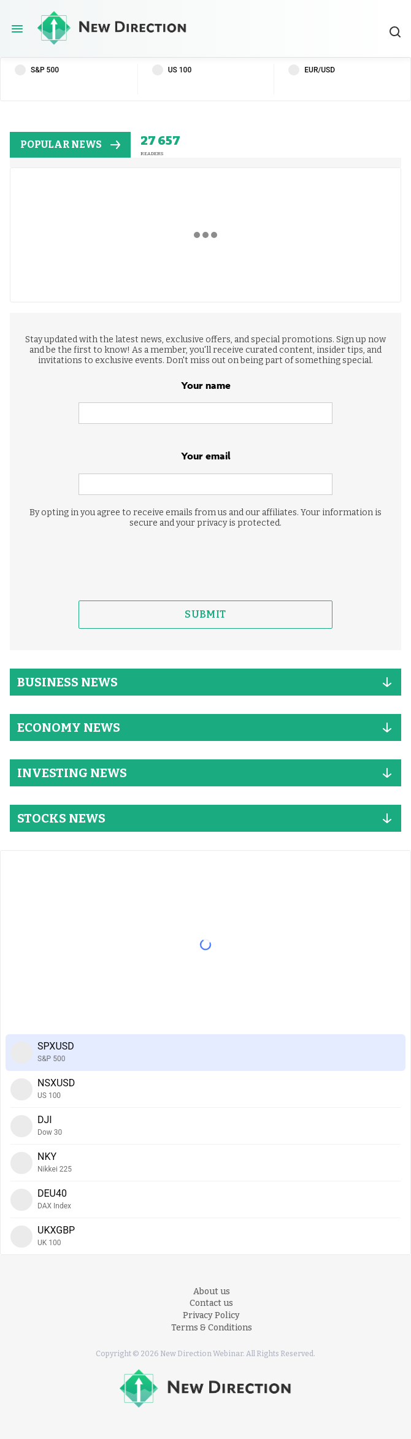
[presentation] (205, 564)
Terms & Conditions (211, 1327)
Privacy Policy (211, 1315)
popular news (70, 144)
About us (211, 1291)
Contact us (211, 1303)
